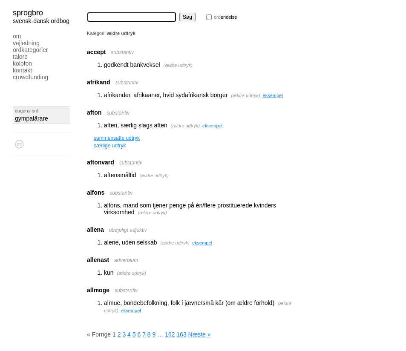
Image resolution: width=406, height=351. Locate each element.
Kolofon (22, 63)
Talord (20, 56)
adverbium (126, 260)
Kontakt (22, 70)
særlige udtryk (110, 146)
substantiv (122, 52)
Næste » (199, 334)
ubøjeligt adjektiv (128, 230)
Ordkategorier (30, 49)
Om (17, 36)
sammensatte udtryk (117, 138)
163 (181, 334)
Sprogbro (28, 13)
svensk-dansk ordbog (41, 20)
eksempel (273, 95)
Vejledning (26, 43)
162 (170, 334)
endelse (225, 17)
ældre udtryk (178, 65)
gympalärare (31, 118)
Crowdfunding (30, 77)
